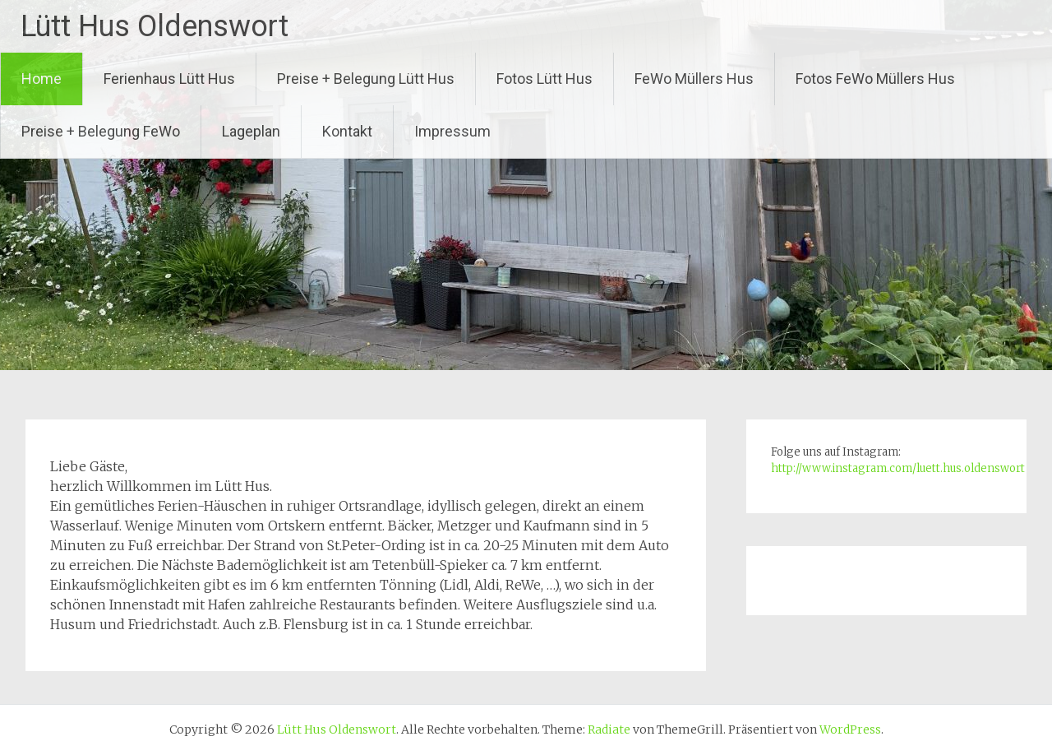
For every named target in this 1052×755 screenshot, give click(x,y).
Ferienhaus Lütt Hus (169, 78)
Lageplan (251, 131)
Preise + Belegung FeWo (100, 131)
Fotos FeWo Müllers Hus (875, 78)
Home (41, 78)
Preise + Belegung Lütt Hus (365, 78)
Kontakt (347, 131)
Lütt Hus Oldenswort (154, 26)
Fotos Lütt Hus (544, 78)
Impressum (452, 131)
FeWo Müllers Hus (694, 78)
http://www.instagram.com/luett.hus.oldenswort (898, 468)
